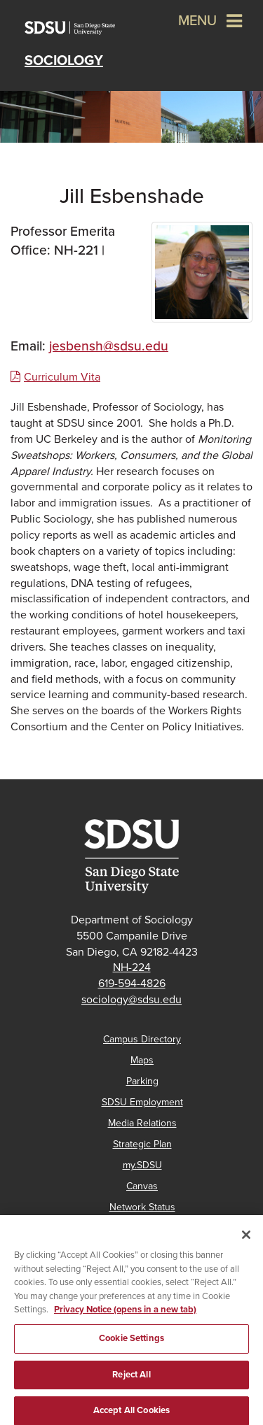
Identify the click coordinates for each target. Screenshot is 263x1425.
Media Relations (142, 1123)
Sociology (64, 60)
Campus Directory (142, 1039)
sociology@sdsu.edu (131, 1000)
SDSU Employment (142, 1102)
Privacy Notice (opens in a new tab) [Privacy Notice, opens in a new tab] (125, 1315)
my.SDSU (142, 1165)
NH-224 (132, 967)
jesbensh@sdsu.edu (108, 346)
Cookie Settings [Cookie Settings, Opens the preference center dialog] (131, 1343)
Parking (142, 1081)
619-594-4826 (132, 984)
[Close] (246, 1240)
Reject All (131, 1379)
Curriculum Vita (62, 377)
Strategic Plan (142, 1144)
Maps (142, 1060)
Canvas (142, 1186)
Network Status (142, 1207)
